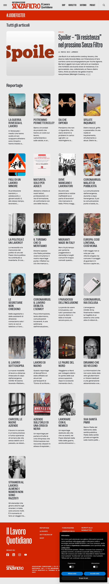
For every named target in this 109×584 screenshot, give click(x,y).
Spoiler (61, 32)
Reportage (44, 534)
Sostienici (83, 5)
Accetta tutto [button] (94, 573)
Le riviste (44, 538)
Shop (63, 5)
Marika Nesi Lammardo (69, 52)
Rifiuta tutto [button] (72, 573)
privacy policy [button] (80, 541)
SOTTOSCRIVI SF (46, 541)
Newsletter (72, 5)
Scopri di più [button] (83, 578)
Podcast (92, 5)
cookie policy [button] (65, 547)
